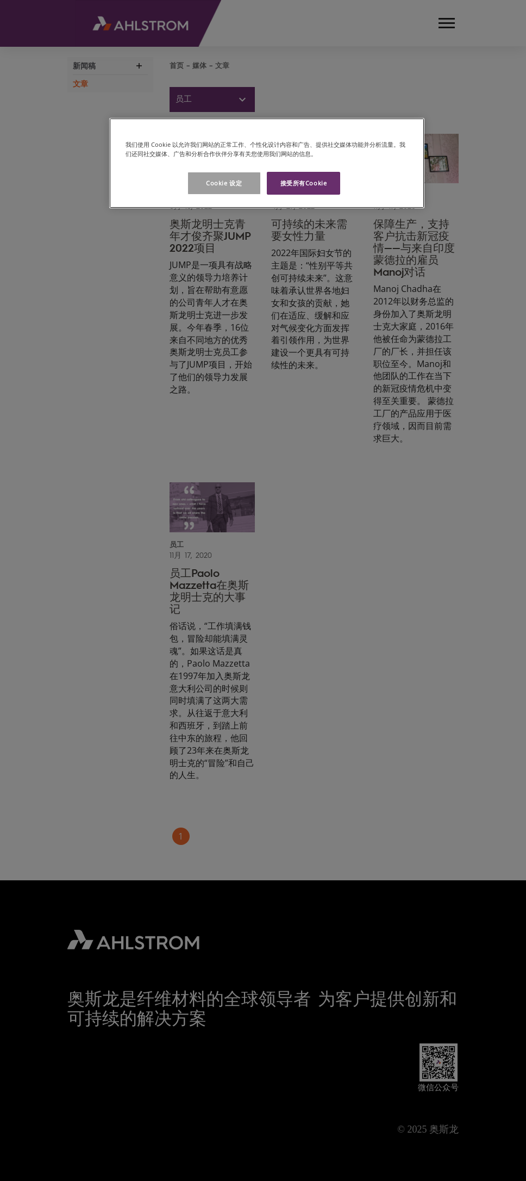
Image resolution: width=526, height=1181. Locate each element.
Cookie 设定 (224, 183)
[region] (267, 163)
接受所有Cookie (303, 183)
